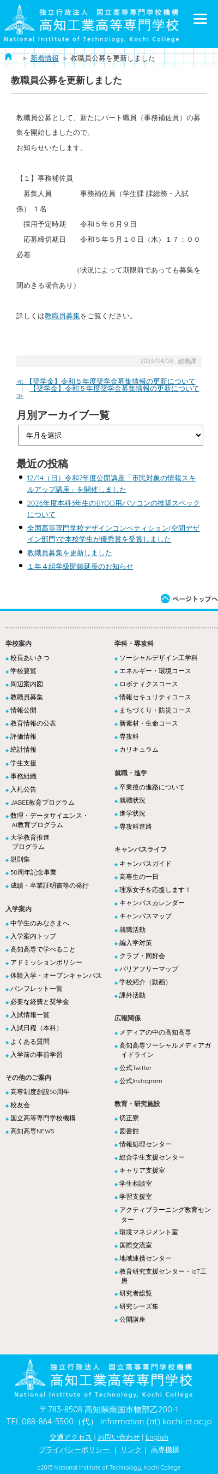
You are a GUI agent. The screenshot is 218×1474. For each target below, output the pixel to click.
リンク (131, 1449)
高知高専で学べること (43, 949)
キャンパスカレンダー (152, 903)
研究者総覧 (135, 1293)
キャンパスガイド (145, 863)
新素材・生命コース (148, 723)
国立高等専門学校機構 (43, 1118)
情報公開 (23, 710)
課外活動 (132, 995)
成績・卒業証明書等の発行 (49, 885)
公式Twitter (135, 1067)
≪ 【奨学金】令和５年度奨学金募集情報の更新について (106, 381)
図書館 (129, 1131)
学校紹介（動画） (145, 982)
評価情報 (23, 736)
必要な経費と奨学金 (39, 1001)
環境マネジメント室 (148, 1232)
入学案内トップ (33, 936)
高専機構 (165, 1449)
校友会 (20, 1105)
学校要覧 (23, 671)
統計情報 (23, 749)
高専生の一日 (139, 876)
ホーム (8, 56)
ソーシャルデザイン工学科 (158, 657)
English (157, 1437)
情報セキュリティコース (155, 697)
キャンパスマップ (145, 916)
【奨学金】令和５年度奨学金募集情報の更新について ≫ (107, 392)
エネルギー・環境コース (155, 671)
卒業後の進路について (152, 787)
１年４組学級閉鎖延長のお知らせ (80, 566)
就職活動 (132, 929)
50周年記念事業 (33, 872)
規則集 (20, 859)
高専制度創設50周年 (40, 1091)
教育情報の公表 (33, 723)
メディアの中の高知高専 (155, 1032)
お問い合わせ (119, 1437)
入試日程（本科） (36, 1028)
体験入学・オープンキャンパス (56, 975)
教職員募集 (62, 315)
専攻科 (129, 736)
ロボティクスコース (148, 684)
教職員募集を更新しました (69, 552)
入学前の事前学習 (36, 1054)
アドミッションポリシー (46, 962)
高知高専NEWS (32, 1131)
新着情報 (45, 58)
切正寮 (129, 1118)
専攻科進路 (135, 826)
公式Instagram (140, 1081)
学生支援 (23, 763)
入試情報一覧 (30, 1015)
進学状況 (132, 813)
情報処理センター (145, 1144)
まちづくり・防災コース (155, 710)
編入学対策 (135, 942)
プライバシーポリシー (75, 1449)
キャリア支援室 (142, 1170)
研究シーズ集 (139, 1306)
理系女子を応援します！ (155, 889)
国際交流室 (135, 1245)
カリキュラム (139, 749)
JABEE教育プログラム (42, 802)
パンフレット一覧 (36, 988)
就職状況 (132, 800)
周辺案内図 (26, 684)
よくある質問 (30, 1041)
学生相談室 (135, 1183)
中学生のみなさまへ (39, 923)
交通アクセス (71, 1437)
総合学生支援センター (152, 1157)
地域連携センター (145, 1258)
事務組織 (23, 776)
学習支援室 (135, 1196)
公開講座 (132, 1319)
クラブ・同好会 (142, 956)
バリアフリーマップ (148, 969)
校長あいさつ (30, 657)
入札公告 (23, 789)
